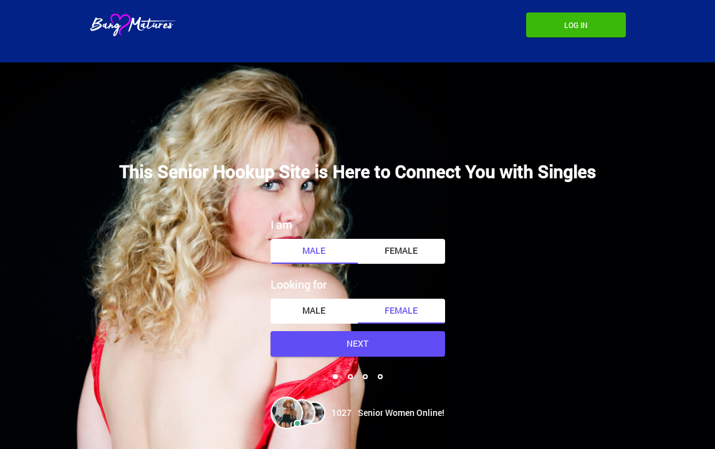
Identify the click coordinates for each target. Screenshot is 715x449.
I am (281, 224)
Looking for (299, 284)
